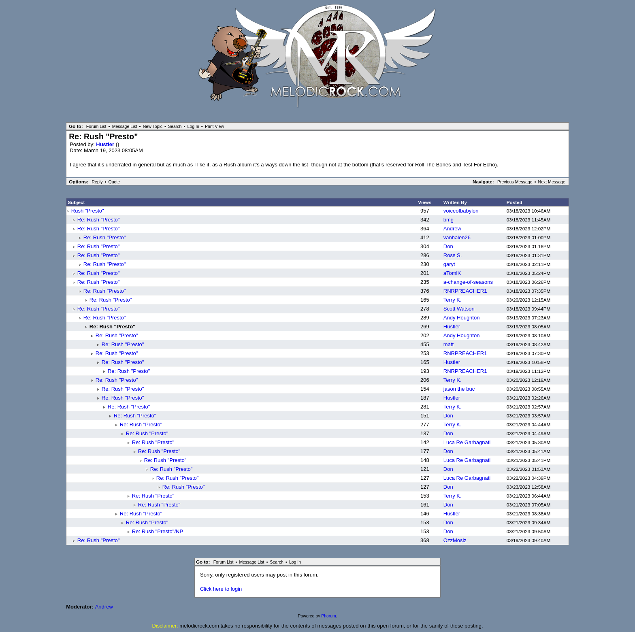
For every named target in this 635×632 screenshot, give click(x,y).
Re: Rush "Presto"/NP (157, 531)
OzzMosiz (455, 540)
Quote (114, 181)
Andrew (452, 229)
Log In (193, 126)
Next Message (551, 181)
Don (448, 246)
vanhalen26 (457, 237)
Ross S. (452, 255)
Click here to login (221, 589)
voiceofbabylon (461, 211)
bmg (448, 220)
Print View (214, 126)
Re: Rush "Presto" (98, 220)
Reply (97, 181)
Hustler (105, 144)
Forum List (96, 126)
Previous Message (515, 181)
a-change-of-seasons (468, 282)
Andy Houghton (461, 318)
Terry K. (452, 300)
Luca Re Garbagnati (466, 442)
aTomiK (452, 273)
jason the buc (459, 389)
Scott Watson (459, 309)
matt (448, 344)
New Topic (152, 126)
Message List (124, 126)
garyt (449, 264)
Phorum (328, 616)
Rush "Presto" (87, 211)
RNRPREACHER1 (465, 291)
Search (174, 126)
